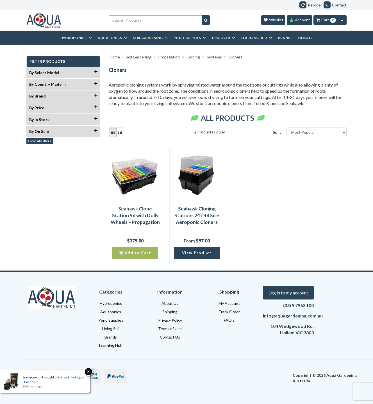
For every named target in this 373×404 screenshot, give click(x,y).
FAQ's (229, 320)
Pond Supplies (110, 320)
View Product (197, 252)
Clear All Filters (39, 141)
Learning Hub (110, 345)
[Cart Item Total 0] (325, 20)
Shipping (170, 311)
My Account (229, 303)
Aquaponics (110, 311)
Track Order (229, 311)
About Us (170, 303)
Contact (335, 5)
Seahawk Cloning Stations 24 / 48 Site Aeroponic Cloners (196, 215)
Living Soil (110, 328)
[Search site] (206, 20)
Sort (277, 132)
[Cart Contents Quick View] (342, 20)
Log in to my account (288, 292)
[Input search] (155, 20)
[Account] (299, 20)
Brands (110, 337)
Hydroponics (111, 303)
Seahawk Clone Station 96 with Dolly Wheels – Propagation (135, 215)
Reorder (310, 5)
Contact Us (170, 337)
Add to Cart (135, 252)
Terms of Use (170, 328)
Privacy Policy (170, 320)
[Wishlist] (273, 20)
